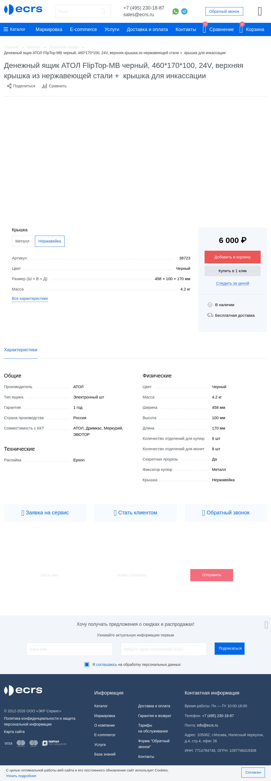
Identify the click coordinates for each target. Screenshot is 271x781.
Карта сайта (14, 732)
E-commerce (83, 29)
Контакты (185, 29)
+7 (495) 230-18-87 (143, 8)
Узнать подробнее (21, 776)
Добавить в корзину (233, 257)
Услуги (112, 29)
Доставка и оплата (147, 29)
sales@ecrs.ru (138, 14)
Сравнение (218, 28)
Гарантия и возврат (154, 716)
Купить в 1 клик (233, 270)
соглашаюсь (106, 664)
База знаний (104, 754)
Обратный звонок (224, 11)
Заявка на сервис (45, 513)
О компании (104, 725)
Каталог (14, 29)
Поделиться (21, 86)
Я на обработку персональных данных (136, 664)
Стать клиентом (135, 513)
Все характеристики (30, 298)
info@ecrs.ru (207, 725)
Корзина (252, 28)
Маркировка (49, 29)
